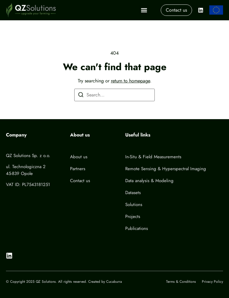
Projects (132, 216)
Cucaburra (114, 281)
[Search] (81, 95)
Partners (77, 168)
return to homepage (130, 80)
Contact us (80, 180)
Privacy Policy (212, 281)
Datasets (133, 192)
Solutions (133, 204)
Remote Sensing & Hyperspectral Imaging (165, 168)
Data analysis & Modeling (149, 180)
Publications (136, 228)
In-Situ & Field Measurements (153, 156)
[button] (144, 10)
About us (78, 156)
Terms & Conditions (181, 281)
